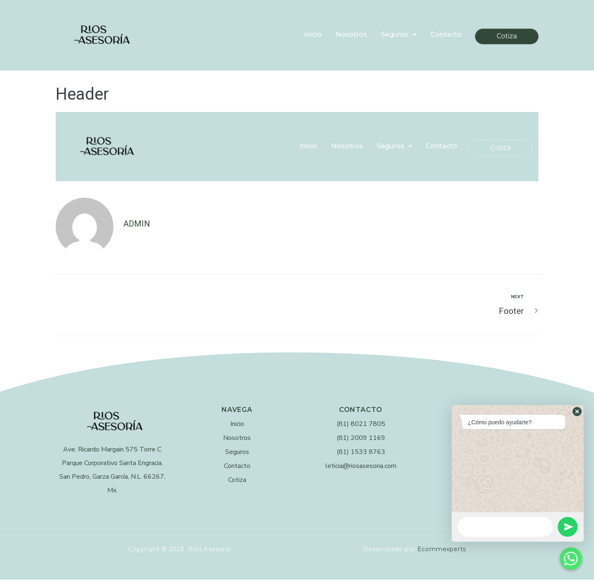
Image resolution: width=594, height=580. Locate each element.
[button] (577, 411)
